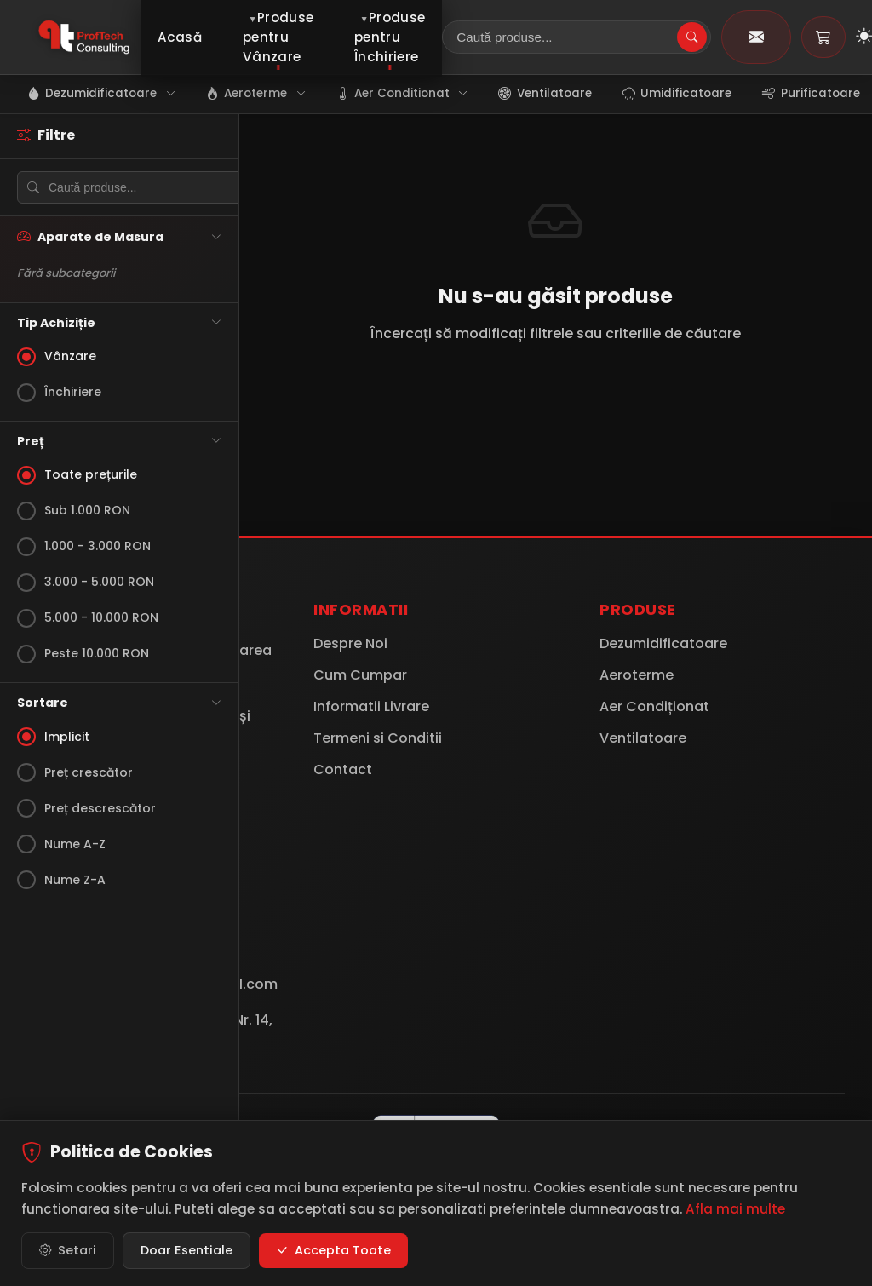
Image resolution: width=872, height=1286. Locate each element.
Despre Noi (350, 643)
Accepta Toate (333, 1251)
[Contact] (756, 37)
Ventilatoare (643, 738)
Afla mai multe (735, 1210)
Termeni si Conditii (377, 738)
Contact (342, 769)
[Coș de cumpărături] (823, 37)
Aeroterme (637, 675)
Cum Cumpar (360, 675)
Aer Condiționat (654, 706)
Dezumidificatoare (663, 643)
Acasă (180, 37)
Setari (67, 1251)
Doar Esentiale (186, 1251)
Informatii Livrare (371, 706)
